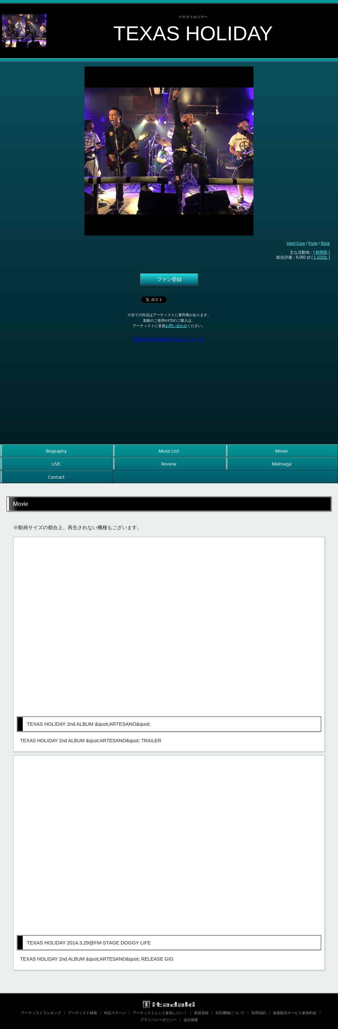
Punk (312, 243)
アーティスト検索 (82, 1013)
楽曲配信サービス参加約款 (295, 1013)
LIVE (56, 463)
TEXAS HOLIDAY (193, 33)
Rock (325, 243)
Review (168, 463)
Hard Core (296, 243)
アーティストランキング (41, 1013)
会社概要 (191, 1020)
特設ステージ (115, 1013)
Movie (281, 451)
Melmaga (281, 463)
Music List (169, 451)
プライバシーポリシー (158, 1020)
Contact (56, 477)
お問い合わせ (176, 326)
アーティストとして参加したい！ (160, 1013)
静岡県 (321, 252)
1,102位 (320, 257)
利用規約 (259, 1013)
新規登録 (201, 1013)
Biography (56, 451)
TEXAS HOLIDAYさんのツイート (169, 339)
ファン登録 (169, 279)
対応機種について (230, 1013)
